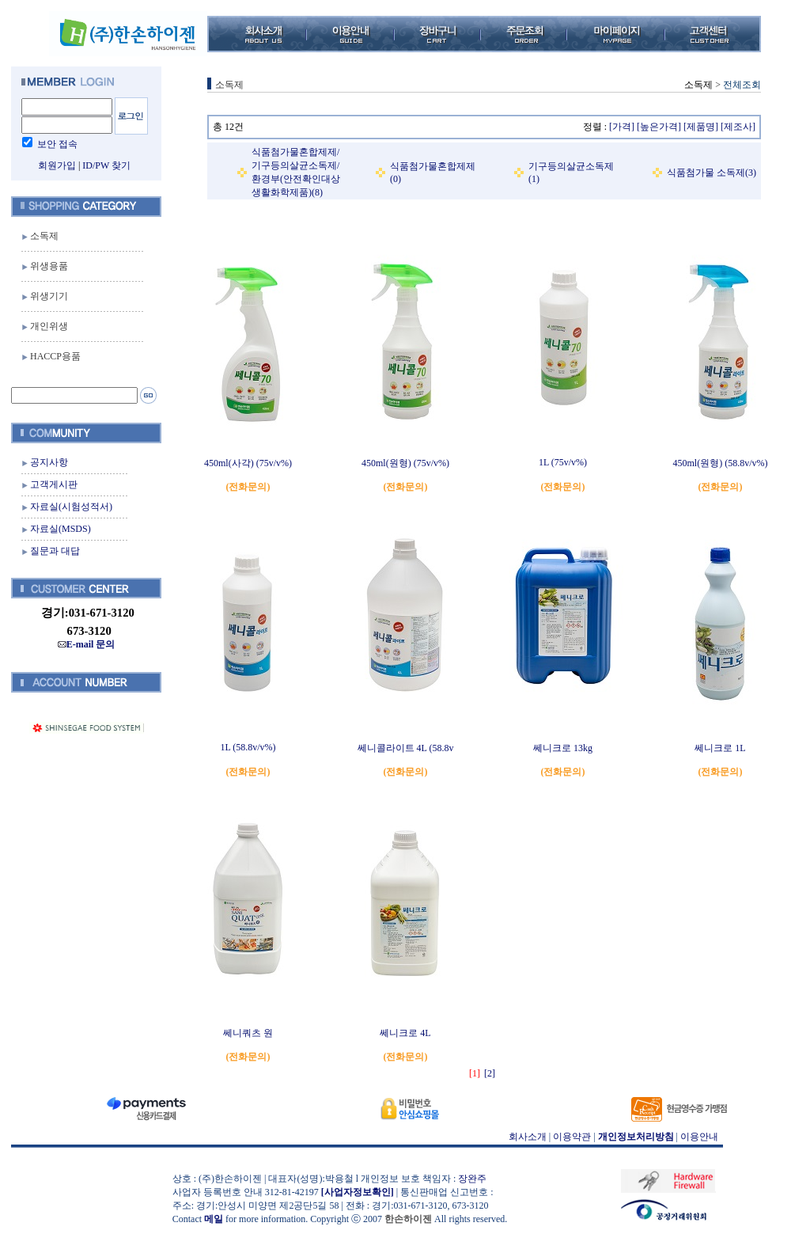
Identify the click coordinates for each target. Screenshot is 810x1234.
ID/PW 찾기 (106, 165)
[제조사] (738, 126)
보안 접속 (57, 144)
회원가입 (57, 165)
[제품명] (700, 126)
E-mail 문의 (86, 644)
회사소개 (528, 1136)
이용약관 (572, 1136)
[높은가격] (659, 126)
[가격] (621, 126)
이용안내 (699, 1136)
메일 (213, 1219)
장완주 (472, 1178)
